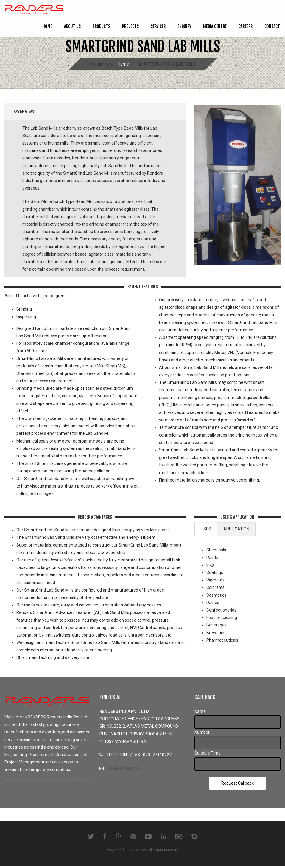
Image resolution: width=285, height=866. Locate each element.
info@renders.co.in (124, 768)
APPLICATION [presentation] (236, 529)
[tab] (205, 529)
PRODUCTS (101, 26)
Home (47, 26)
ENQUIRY (184, 26)
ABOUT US (72, 26)
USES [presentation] (206, 529)
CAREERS (246, 26)
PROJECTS (130, 26)
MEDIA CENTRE (215, 26)
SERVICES (158, 26)
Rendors (140, 850)
